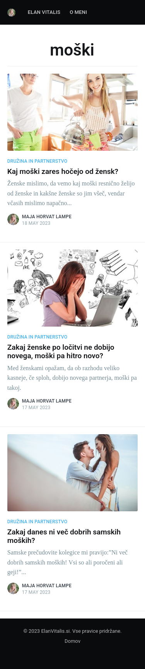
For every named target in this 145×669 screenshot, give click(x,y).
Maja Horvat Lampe (47, 216)
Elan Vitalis (44, 12)
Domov (72, 641)
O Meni (78, 12)
